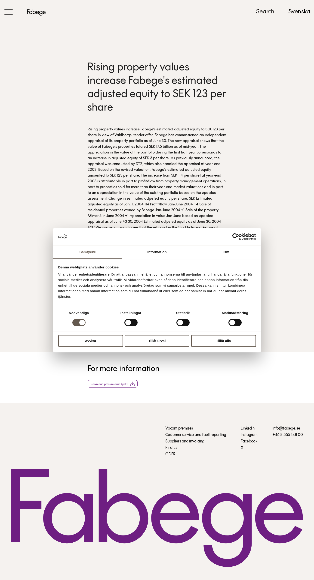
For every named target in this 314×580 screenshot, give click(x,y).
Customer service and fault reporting (195, 435)
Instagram (249, 435)
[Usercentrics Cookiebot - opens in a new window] (235, 236)
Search (265, 12)
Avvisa (90, 341)
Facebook (249, 441)
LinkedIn (248, 428)
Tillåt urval (157, 341)
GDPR (170, 454)
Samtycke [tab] (88, 252)
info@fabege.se (286, 428)
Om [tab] (226, 252)
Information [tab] (157, 252)
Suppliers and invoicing (184, 441)
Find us (171, 448)
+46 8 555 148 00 (287, 435)
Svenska (299, 12)
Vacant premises (179, 428)
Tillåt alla (223, 341)
